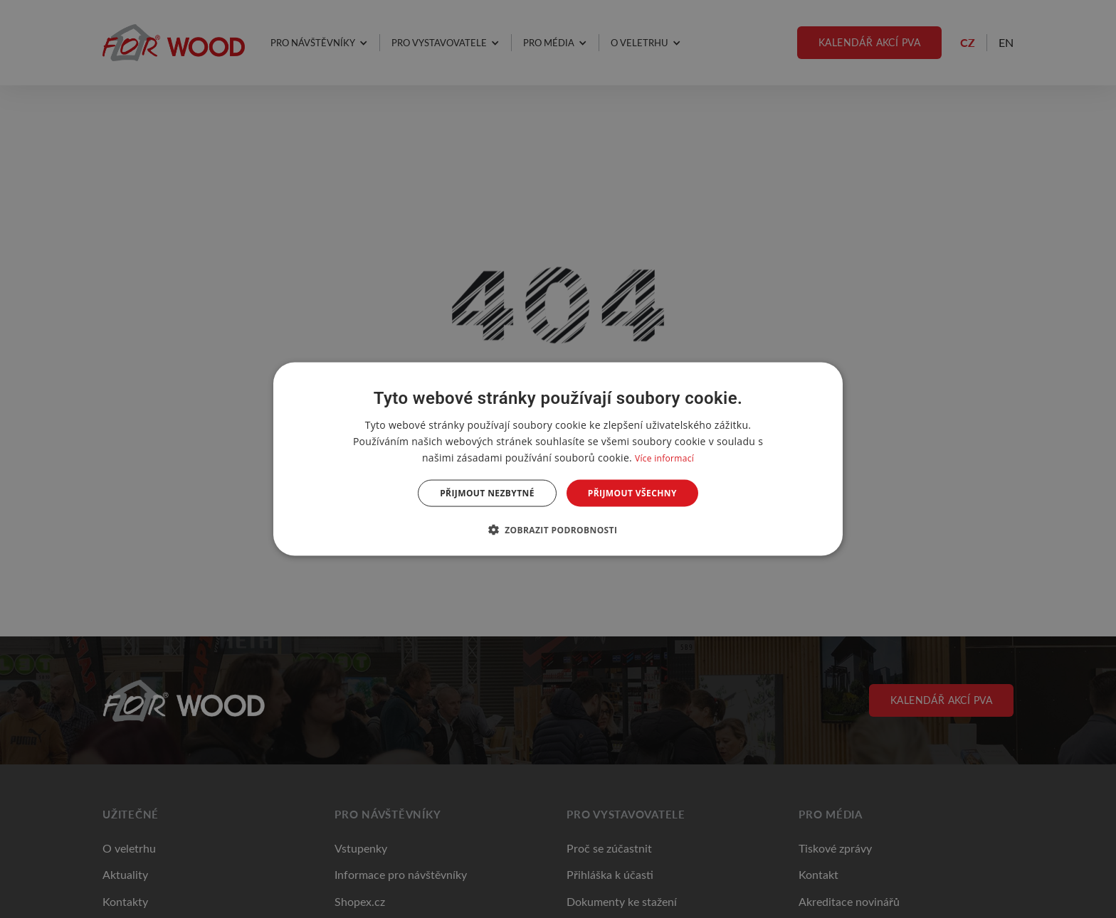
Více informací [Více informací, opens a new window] (664, 458)
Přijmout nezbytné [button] (487, 493)
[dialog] (558, 459)
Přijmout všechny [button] (632, 493)
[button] (558, 529)
